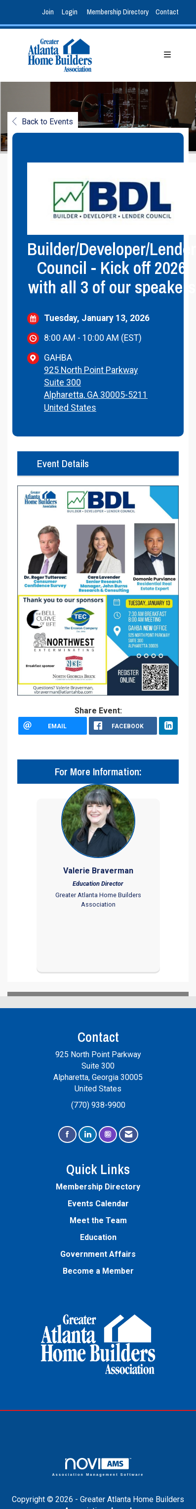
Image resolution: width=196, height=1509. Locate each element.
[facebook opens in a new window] (123, 726)
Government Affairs (98, 1254)
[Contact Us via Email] (128, 1134)
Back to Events (42, 121)
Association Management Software (98, 1467)
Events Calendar (98, 1203)
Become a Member (98, 1271)
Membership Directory (118, 11)
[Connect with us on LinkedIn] (87, 1134)
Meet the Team (98, 1220)
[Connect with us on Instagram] (108, 1134)
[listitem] (49, 12)
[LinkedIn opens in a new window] (168, 726)
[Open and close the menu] (144, 55)
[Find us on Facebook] (67, 1134)
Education (98, 1237)
